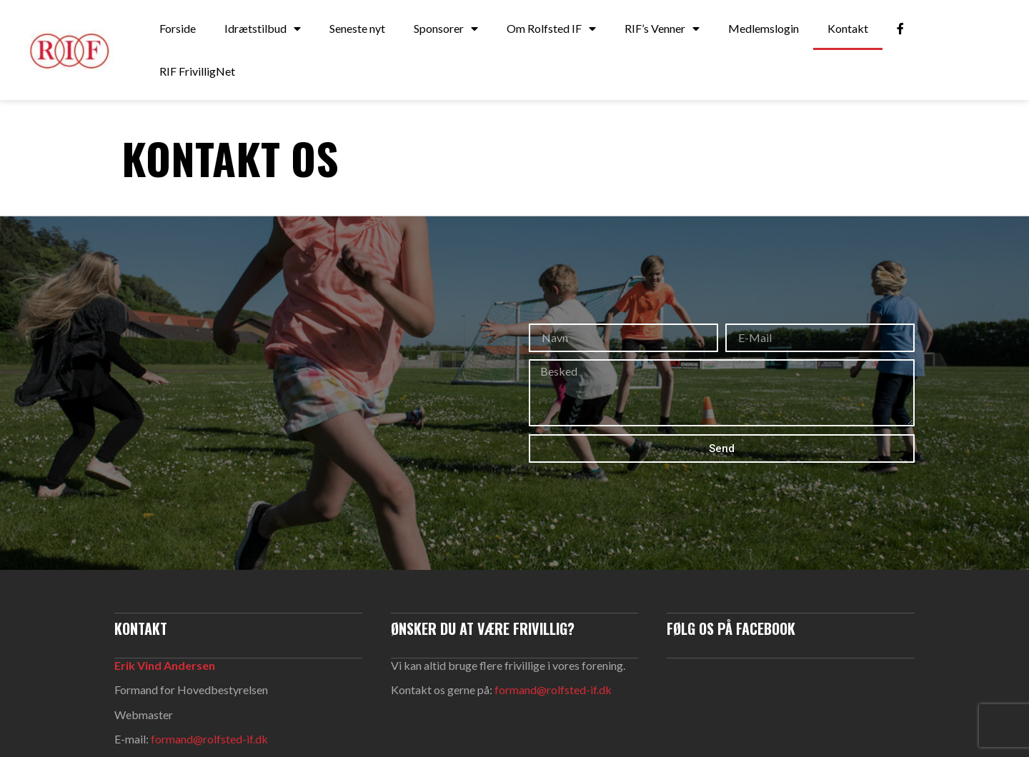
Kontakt (847, 28)
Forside (177, 28)
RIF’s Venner (662, 28)
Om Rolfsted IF (551, 28)
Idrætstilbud (262, 28)
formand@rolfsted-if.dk (209, 739)
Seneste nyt (357, 28)
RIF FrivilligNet (197, 71)
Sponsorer (446, 28)
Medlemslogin (763, 28)
